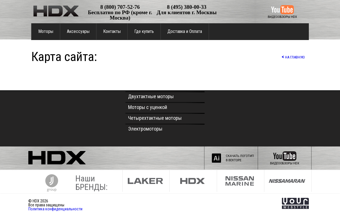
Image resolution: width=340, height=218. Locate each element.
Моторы (45, 31)
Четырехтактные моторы (155, 118)
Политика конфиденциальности (55, 209)
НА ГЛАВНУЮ (293, 57)
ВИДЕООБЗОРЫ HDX (282, 17)
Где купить (144, 31)
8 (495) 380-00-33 (186, 7)
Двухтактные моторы (151, 96)
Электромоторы (145, 129)
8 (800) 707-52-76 (120, 7)
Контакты (112, 31)
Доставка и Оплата (184, 31)
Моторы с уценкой (147, 107)
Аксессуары (78, 31)
